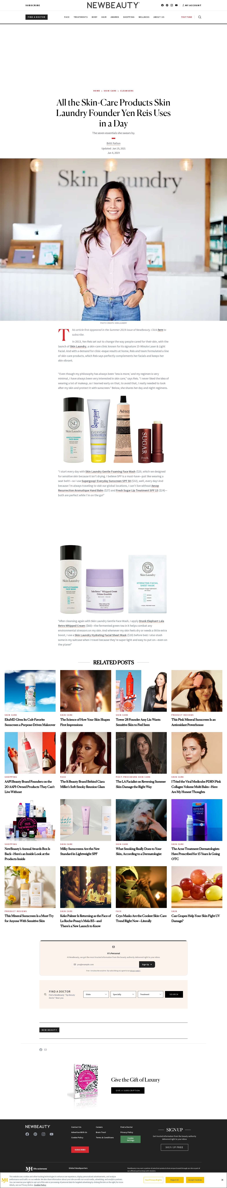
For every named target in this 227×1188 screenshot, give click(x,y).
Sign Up (147, 964)
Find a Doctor (126, 1127)
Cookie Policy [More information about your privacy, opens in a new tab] (40, 1185)
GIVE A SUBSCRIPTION (128, 1090)
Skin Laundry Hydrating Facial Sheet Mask (101, 635)
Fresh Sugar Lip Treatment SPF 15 (137, 490)
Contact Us (76, 1127)
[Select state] (96, 994)
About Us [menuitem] (159, 17)
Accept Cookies (195, 1180)
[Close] (222, 1180)
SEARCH (174, 994)
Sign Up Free (175, 1147)
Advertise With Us (79, 1132)
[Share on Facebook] (40, 1049)
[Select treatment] (150, 994)
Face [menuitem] (67, 17)
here (160, 330)
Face (63, 777)
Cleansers (127, 90)
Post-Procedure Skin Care (133, 777)
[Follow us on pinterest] (167, 5)
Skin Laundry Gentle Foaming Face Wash (110, 471)
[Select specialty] (123, 994)
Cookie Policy (77, 1137)
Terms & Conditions (105, 1137)
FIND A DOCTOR (36, 17)
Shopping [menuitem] (129, 17)
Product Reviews (182, 715)
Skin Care (110, 90)
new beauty (49, 1030)
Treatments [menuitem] (81, 17)
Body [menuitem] (94, 17)
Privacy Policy (126, 1132)
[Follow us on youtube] (176, 5)
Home (96, 90)
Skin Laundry (78, 346)
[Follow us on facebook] (162, 5)
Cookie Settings (130, 1139)
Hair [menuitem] (104, 17)
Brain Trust (101, 1132)
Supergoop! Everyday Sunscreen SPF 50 (106, 481)
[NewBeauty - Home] (113, 5)
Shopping (11, 777)
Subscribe (32, 5)
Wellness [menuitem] (144, 17)
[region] (113, 1180)
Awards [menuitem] (115, 17)
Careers (99, 1127)
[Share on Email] (45, 1049)
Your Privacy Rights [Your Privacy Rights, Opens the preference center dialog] (153, 1180)
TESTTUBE (186, 17)
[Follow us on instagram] (172, 5)
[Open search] (199, 17)
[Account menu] (192, 5)
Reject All (175, 1180)
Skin (174, 911)
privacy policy (135, 971)
